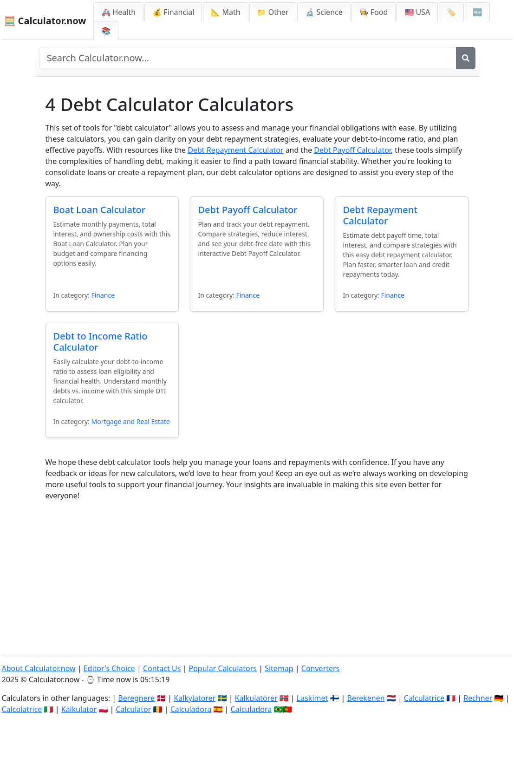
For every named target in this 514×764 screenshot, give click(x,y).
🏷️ (451, 12)
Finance (103, 295)
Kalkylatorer (194, 698)
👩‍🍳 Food (373, 12)
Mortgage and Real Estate (130, 421)
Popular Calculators (223, 668)
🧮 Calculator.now (45, 20)
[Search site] (247, 58)
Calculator (133, 709)
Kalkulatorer (256, 698)
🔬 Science (323, 12)
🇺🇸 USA (417, 12)
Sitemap (279, 668)
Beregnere (136, 698)
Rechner (477, 698)
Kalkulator (79, 709)
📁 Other (273, 12)
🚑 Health (118, 12)
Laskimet (312, 698)
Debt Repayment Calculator (235, 150)
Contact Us (162, 668)
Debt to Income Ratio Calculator (100, 341)
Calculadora (191, 709)
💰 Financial (173, 12)
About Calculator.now (39, 668)
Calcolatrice (22, 709)
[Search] (465, 58)
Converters (320, 668)
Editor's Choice (109, 668)
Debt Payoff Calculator (352, 150)
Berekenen (366, 698)
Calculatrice (424, 698)
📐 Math (225, 12)
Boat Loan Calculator (99, 209)
